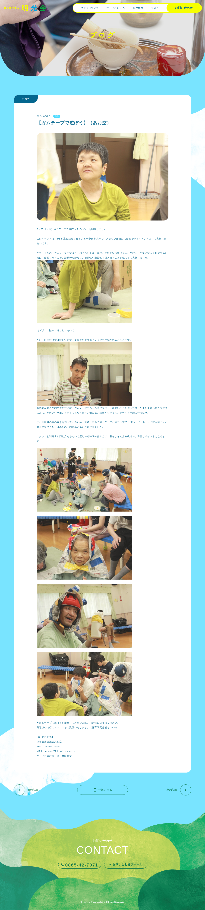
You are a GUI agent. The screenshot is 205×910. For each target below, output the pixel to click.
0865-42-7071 (81, 865)
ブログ (155, 7)
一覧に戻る (105, 789)
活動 (57, 116)
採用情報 (138, 7)
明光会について (90, 7)
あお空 (26, 98)
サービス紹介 (114, 7)
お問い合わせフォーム (127, 864)
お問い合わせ (184, 7)
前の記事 (33, 789)
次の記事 (172, 789)
